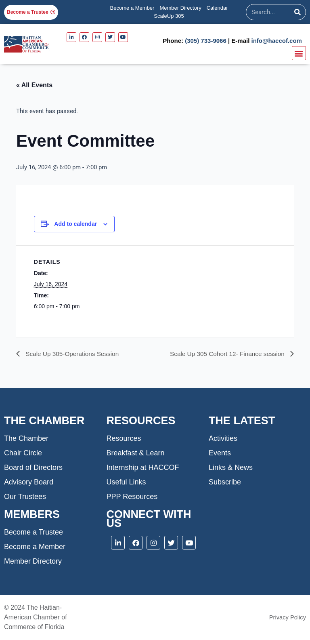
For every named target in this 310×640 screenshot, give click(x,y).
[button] (299, 53)
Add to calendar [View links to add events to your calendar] (75, 224)
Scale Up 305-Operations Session (73, 353)
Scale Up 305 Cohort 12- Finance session (225, 353)
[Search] (297, 12)
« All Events (34, 85)
